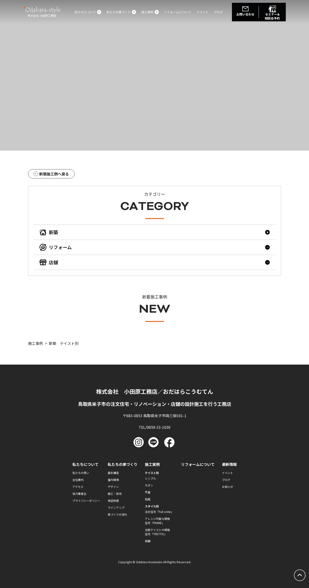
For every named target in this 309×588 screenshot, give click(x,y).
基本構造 (113, 473)
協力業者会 (79, 494)
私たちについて (85, 464)
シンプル (150, 478)
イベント (202, 12)
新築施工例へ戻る (51, 174)
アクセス (77, 487)
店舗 (147, 541)
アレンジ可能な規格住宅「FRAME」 (157, 521)
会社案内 (78, 480)
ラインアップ (116, 507)
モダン (149, 485)
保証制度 (113, 500)
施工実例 (152, 464)
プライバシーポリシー (86, 500)
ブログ (218, 12)
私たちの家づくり (122, 464)
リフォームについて (177, 12)
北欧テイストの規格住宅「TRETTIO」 (157, 532)
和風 (147, 499)
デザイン (113, 487)
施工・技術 (115, 494)
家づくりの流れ (117, 514)
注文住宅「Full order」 (159, 512)
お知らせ (227, 487)
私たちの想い (80, 473)
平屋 (147, 492)
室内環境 (113, 480)
